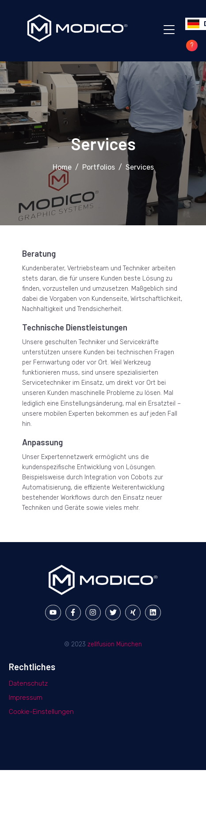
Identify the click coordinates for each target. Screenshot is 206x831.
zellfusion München (115, 644)
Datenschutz (28, 683)
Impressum (25, 698)
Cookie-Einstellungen (41, 712)
